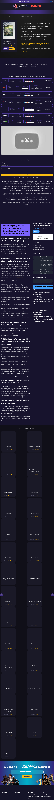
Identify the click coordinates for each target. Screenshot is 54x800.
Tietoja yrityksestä (46, 785)
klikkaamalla (19, 266)
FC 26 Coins (21, 11)
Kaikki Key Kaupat (32, 11)
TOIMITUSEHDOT (45, 792)
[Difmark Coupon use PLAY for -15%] (27, 208)
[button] (1, 583)
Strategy (36, 220)
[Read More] (36, 51)
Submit (27, 766)
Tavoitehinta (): (5, 169)
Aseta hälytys (27, 175)
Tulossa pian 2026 (33, 783)
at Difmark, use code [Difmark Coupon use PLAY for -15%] (24, 1)
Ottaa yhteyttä (45, 783)
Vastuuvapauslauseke (47, 788)
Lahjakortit (10, 11)
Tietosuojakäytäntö (46, 790)
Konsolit (15, 11)
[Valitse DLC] (26, 73)
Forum (26, 11)
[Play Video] (27, 140)
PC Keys (4, 11)
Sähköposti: (4, 163)
